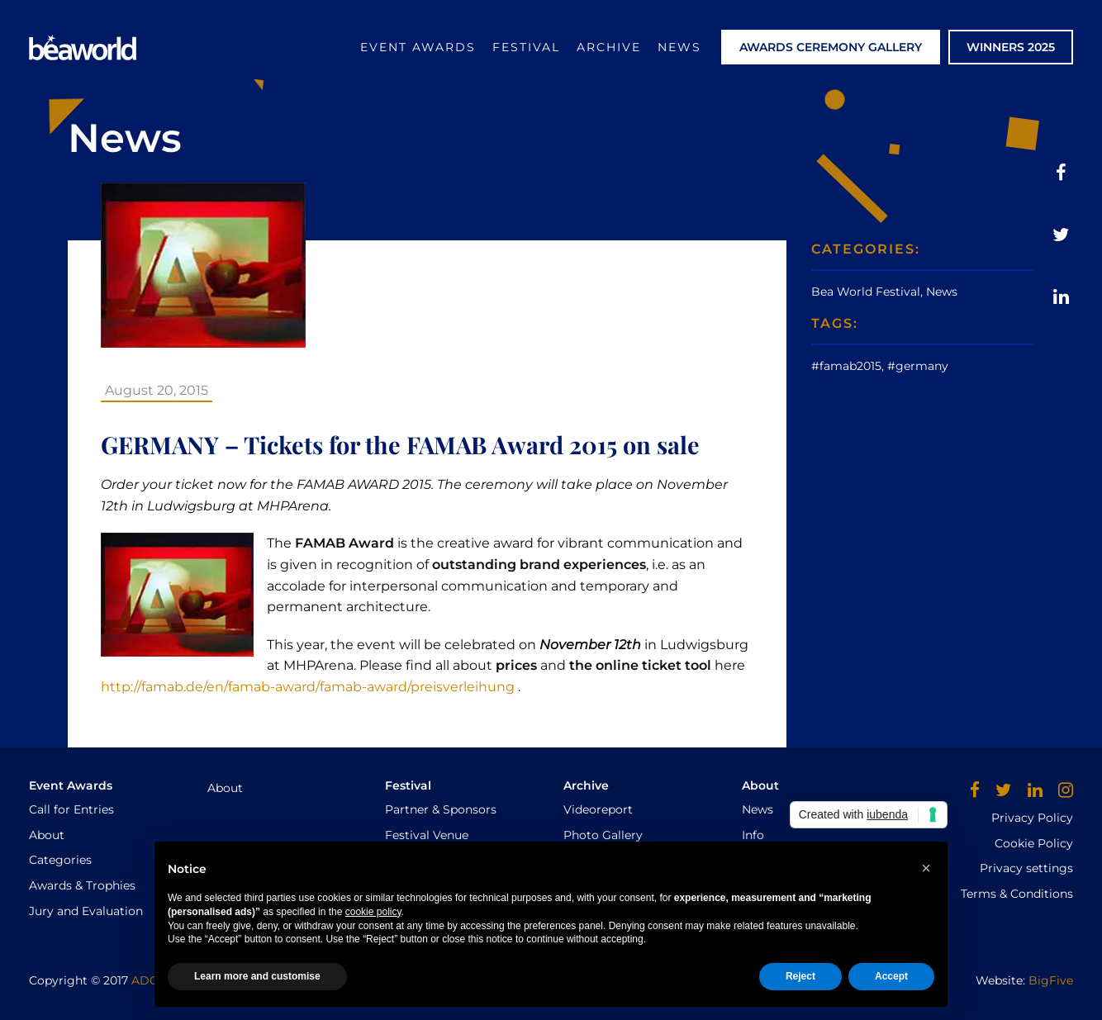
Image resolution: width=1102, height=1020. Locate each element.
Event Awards (418, 47)
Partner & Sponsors (440, 809)
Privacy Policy (1032, 817)
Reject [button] (800, 976)
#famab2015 (846, 365)
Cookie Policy (1034, 843)
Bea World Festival (865, 291)
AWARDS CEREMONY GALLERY (830, 47)
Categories (60, 859)
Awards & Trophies (82, 885)
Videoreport (598, 809)
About (46, 835)
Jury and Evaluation (86, 911)
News (679, 47)
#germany (917, 365)
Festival (526, 47)
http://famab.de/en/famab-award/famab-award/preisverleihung (308, 687)
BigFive (1050, 980)
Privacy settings (1026, 868)
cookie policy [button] (373, 912)
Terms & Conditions (1017, 893)
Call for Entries (71, 809)
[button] (926, 868)
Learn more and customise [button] (257, 976)
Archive (609, 47)
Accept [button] (891, 976)
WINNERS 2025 (1011, 47)
